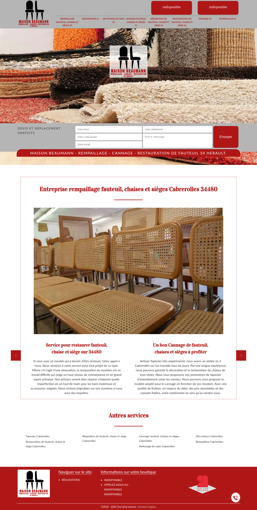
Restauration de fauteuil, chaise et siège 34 (182, 22)
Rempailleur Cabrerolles (209, 441)
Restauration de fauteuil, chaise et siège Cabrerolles (45, 444)
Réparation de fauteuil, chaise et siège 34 (158, 22)
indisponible (113, 489)
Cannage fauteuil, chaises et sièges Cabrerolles (159, 438)
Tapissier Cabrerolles (37, 436)
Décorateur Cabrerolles (209, 436)
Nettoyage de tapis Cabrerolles (157, 446)
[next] (241, 355)
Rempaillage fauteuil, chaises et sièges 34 (67, 22)
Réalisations (71, 479)
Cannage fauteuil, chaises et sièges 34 (136, 22)
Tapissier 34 (205, 18)
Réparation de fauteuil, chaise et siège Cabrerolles (104, 438)
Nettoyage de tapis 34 (113, 20)
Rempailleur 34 (227, 18)
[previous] (16, 355)
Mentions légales (147, 506)
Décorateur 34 (90, 18)
